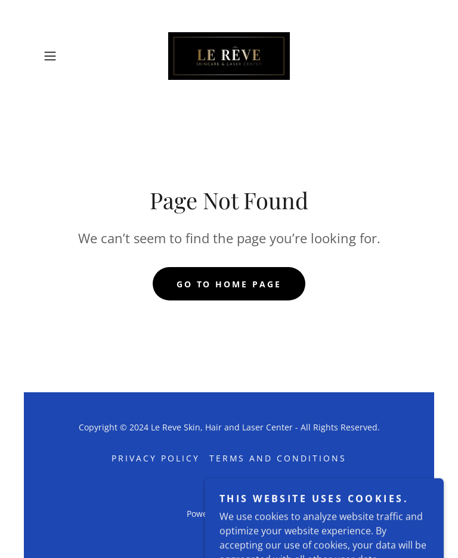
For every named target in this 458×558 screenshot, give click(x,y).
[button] (66, 56)
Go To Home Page (229, 284)
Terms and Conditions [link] (278, 458)
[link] (229, 56)
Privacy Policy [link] (156, 458)
